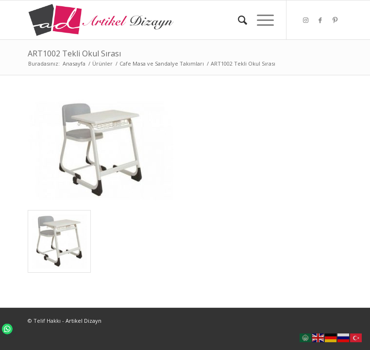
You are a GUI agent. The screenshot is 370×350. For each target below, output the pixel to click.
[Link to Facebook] (320, 20)
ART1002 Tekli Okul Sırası (74, 53)
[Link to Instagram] (306, 20)
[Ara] (237, 19)
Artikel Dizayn (83, 320)
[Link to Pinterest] (335, 20)
